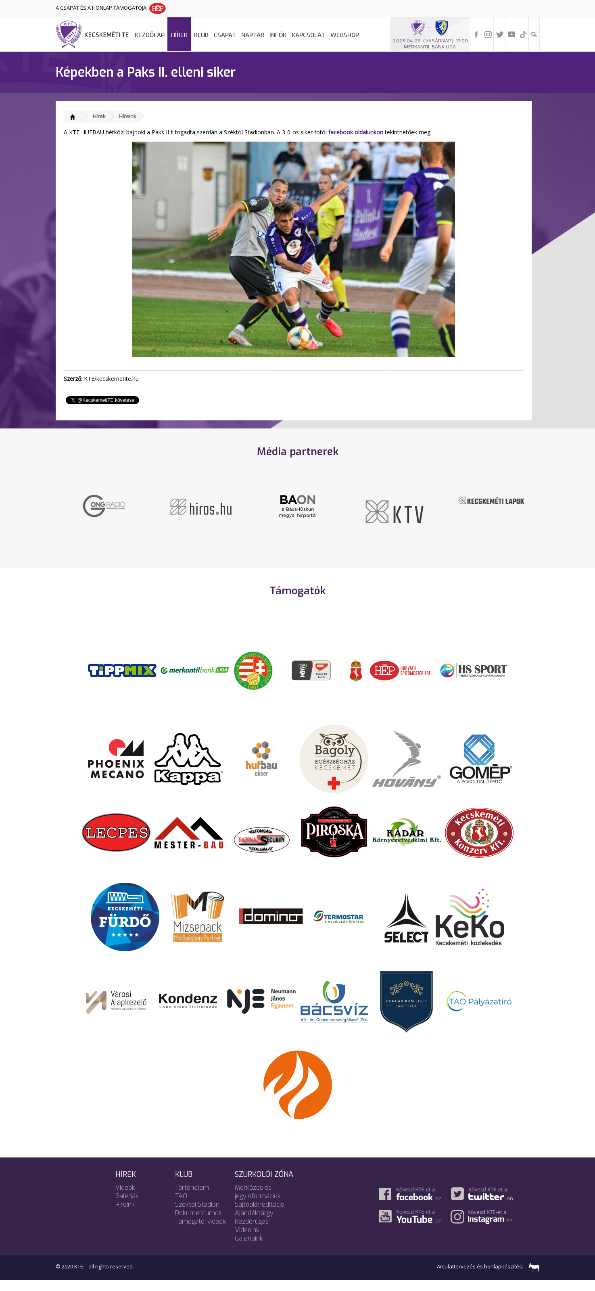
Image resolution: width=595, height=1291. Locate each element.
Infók (277, 35)
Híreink (127, 116)
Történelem (192, 1198)
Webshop (344, 35)
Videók (125, 1198)
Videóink (247, 1241)
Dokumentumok (198, 1224)
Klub (201, 35)
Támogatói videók (200, 1232)
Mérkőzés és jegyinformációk (258, 1202)
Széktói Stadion (197, 1215)
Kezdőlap (150, 35)
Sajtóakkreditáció (259, 1215)
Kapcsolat (308, 35)
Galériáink (249, 1249)
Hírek (179, 35)
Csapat (225, 35)
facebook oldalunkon (355, 132)
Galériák (127, 1207)
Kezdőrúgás (252, 1232)
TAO (181, 1207)
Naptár (252, 35)
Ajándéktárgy (254, 1224)
